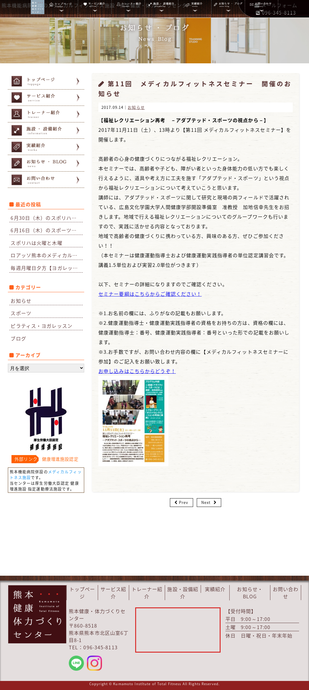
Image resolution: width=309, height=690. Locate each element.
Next (206, 502)
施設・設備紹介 (182, 592)
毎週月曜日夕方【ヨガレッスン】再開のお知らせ (46, 267)
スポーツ (21, 313)
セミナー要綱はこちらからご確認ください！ (150, 293)
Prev (183, 502)
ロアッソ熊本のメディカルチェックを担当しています (46, 255)
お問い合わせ (286, 592)
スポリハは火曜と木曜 (36, 242)
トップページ (82, 592)
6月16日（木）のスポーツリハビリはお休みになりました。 (46, 230)
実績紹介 (215, 589)
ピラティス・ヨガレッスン (41, 325)
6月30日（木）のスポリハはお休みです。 (46, 217)
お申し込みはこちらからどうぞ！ (137, 371)
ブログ (18, 338)
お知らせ (21, 300)
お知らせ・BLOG (250, 592)
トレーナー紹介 (147, 592)
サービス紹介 (113, 592)
